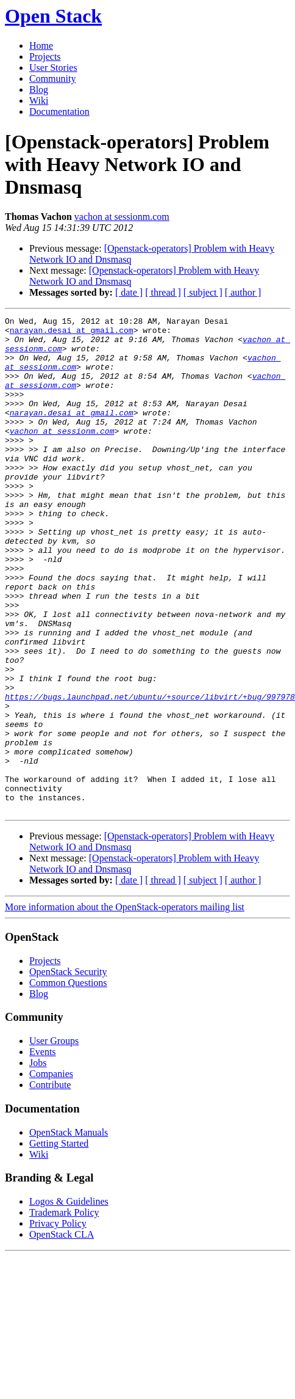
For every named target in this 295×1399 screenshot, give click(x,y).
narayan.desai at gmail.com (71, 333)
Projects (45, 56)
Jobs (37, 1161)
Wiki (38, 100)
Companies (51, 1172)
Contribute (50, 1183)
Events (42, 1150)
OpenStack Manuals (68, 1231)
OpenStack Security (68, 1070)
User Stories (53, 67)
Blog (38, 89)
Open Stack (53, 16)
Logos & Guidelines (68, 1300)
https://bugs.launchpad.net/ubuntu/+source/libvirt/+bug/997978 (150, 773)
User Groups (54, 1139)
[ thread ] (163, 292)
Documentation (59, 111)
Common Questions (68, 1081)
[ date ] (129, 292)
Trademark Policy (64, 1311)
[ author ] (243, 292)
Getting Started (58, 1242)
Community (52, 78)
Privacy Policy (58, 1322)
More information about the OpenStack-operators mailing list (124, 1006)
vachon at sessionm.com (121, 216)
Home (41, 45)
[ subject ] (202, 292)
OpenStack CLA (61, 1333)
